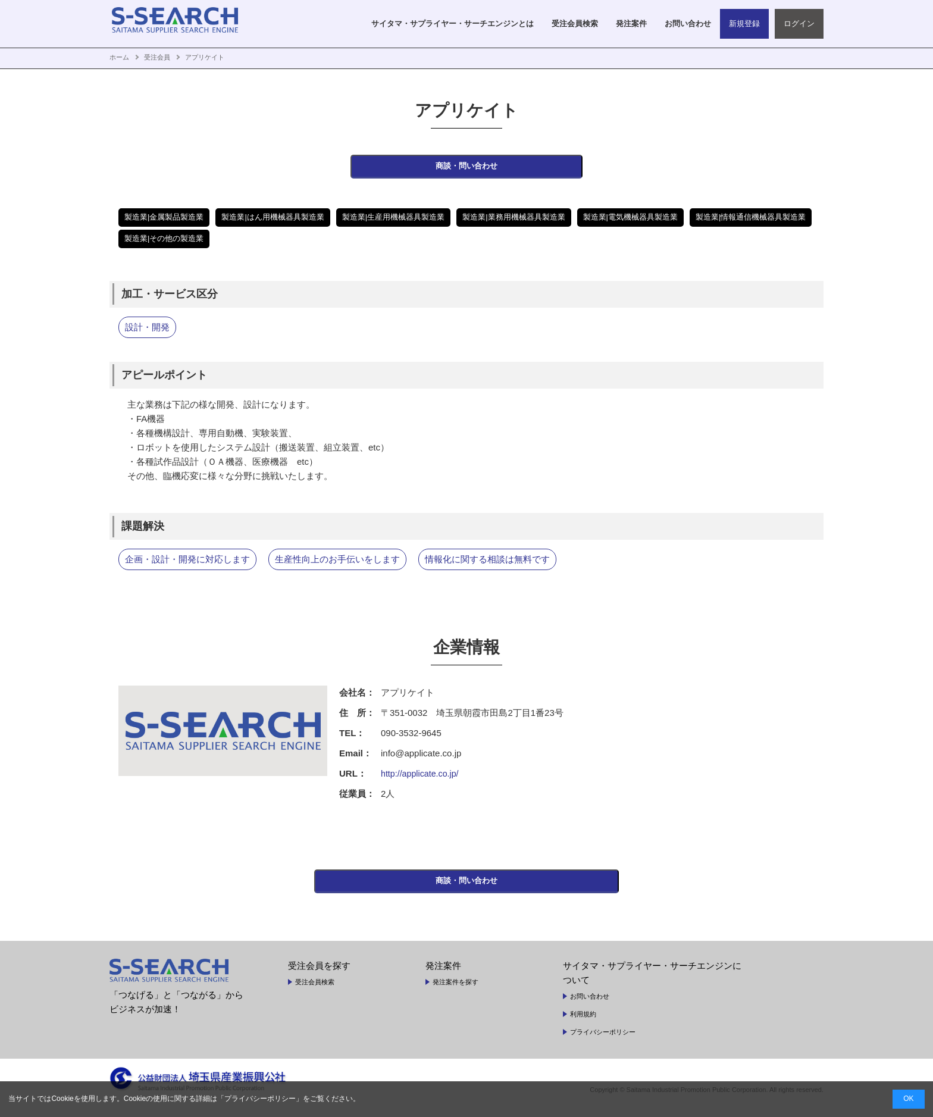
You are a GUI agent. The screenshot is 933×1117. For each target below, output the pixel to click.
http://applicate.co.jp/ (422, 779)
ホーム (119, 57)
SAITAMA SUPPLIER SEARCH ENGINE (183, 23)
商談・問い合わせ (466, 169)
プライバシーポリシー (602, 1042)
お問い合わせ (589, 1006)
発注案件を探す (455, 992)
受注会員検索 (314, 992)
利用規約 (583, 1024)
